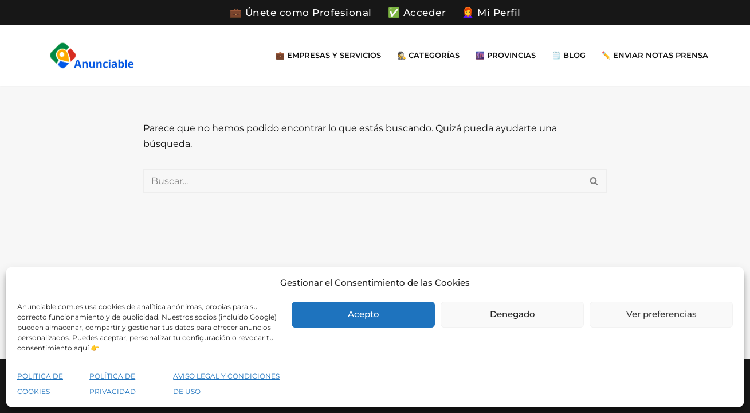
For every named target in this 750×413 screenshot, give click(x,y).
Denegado (512, 314)
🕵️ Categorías (428, 55)
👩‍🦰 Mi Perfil (491, 12)
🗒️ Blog (569, 55)
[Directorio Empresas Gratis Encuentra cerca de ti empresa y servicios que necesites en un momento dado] (91, 55)
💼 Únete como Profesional (301, 12)
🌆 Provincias (506, 55)
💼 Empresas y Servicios (328, 55)
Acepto (363, 314)
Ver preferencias (661, 314)
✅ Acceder (417, 12)
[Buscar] (362, 181)
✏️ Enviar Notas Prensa (655, 55)
